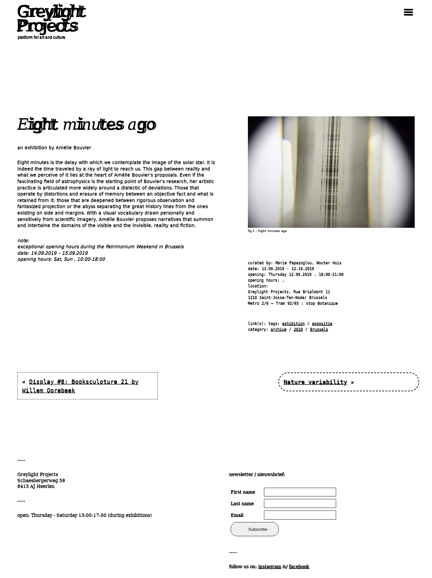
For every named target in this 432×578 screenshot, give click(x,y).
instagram (269, 566)
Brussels (319, 329)
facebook (299, 566)
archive (278, 329)
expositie (322, 323)
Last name (242, 503)
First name (243, 491)
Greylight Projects (49, 18)
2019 (298, 329)
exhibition (293, 323)
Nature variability (315, 381)
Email (237, 515)
